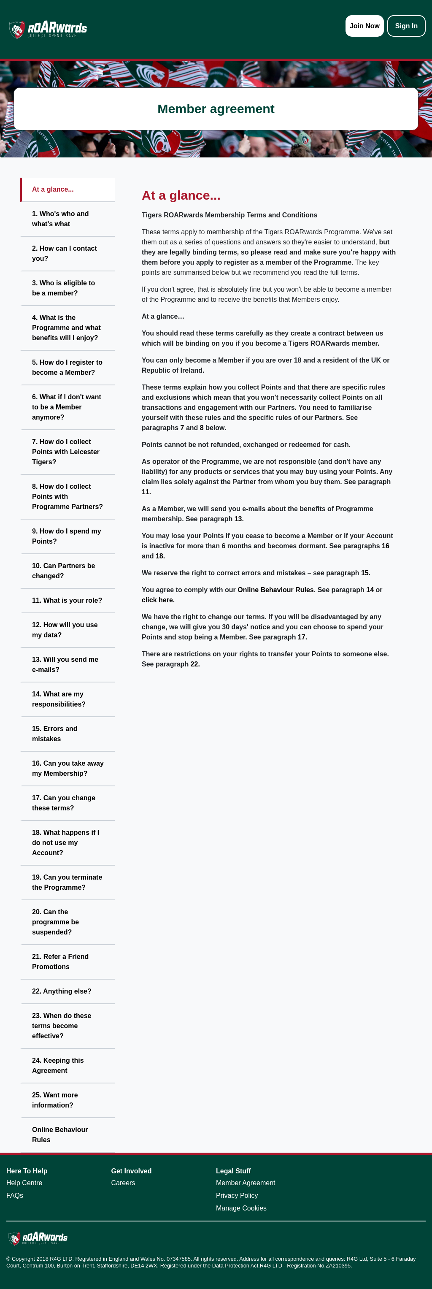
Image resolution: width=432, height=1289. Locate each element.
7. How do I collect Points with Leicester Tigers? (66, 452)
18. (160, 556)
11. (146, 492)
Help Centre (24, 1182)
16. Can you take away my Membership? (68, 768)
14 (370, 589)
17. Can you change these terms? (63, 803)
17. (302, 637)
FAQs (14, 1195)
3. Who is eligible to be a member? (63, 288)
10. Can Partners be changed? (63, 571)
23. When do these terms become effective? (61, 1026)
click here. (158, 600)
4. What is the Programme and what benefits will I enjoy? (66, 327)
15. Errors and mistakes (55, 733)
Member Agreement (245, 1182)
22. (195, 664)
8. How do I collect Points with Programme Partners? (67, 496)
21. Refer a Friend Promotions (60, 961)
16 (385, 546)
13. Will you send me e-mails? (65, 664)
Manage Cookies (241, 1208)
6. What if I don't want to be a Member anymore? (66, 407)
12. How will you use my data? (65, 630)
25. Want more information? (55, 1100)
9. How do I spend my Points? (66, 536)
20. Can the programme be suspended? (55, 922)
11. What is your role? (67, 600)
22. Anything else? (62, 991)
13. (239, 519)
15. (365, 573)
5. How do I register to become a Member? (67, 367)
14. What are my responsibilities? (59, 699)
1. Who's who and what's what (60, 218)
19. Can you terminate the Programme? (67, 882)
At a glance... (53, 189)
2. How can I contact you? (64, 253)
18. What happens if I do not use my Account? (65, 842)
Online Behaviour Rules (60, 1134)
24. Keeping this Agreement (58, 1065)
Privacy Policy (237, 1195)
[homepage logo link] (48, 29)
